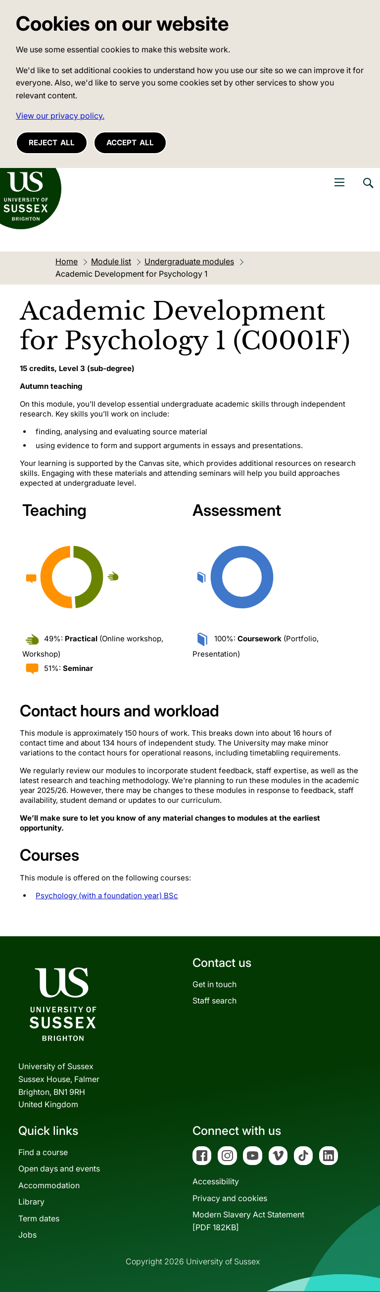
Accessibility (215, 1181)
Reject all (52, 142)
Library (31, 1202)
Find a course (43, 1152)
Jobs (27, 1235)
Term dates (38, 1218)
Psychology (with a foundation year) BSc (107, 895)
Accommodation (49, 1185)
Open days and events (59, 1168)
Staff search (214, 1000)
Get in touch (214, 984)
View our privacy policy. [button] (60, 116)
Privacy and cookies (229, 1198)
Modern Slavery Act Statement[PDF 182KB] (248, 1220)
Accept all (130, 142)
